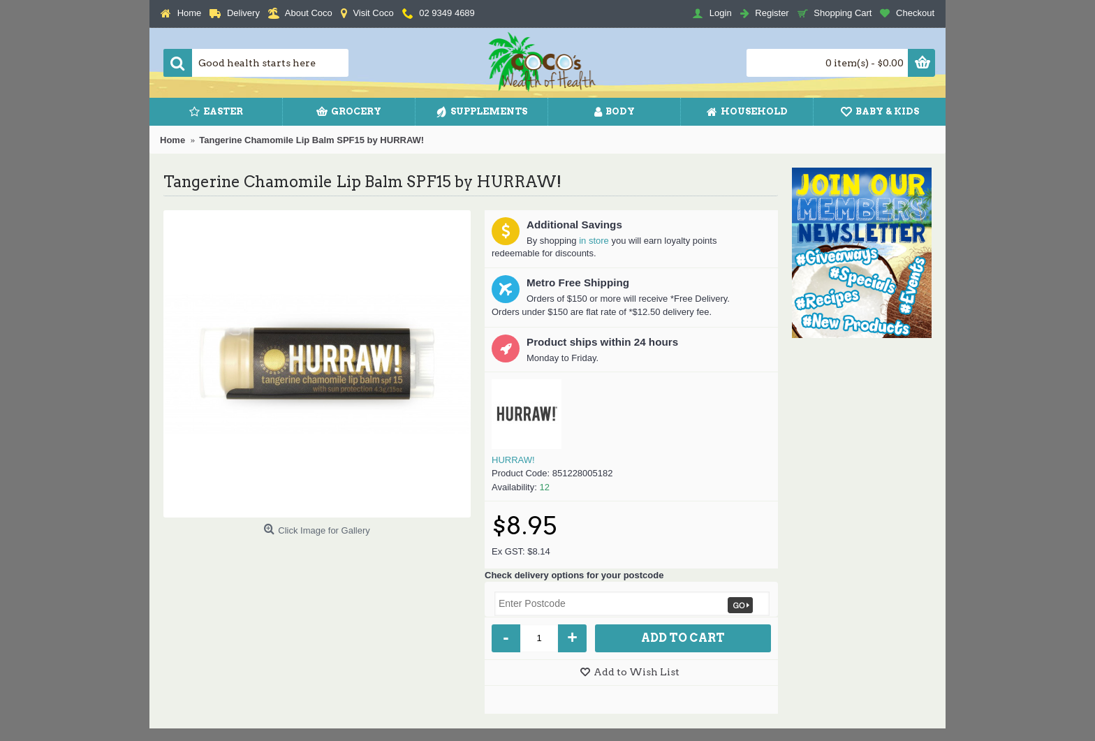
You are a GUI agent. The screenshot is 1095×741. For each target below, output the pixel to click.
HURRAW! (513, 460)
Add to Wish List (636, 671)
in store (594, 240)
